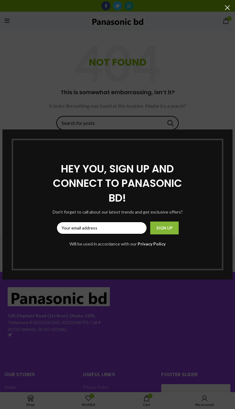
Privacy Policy (152, 243)
